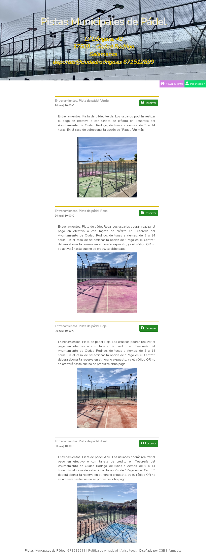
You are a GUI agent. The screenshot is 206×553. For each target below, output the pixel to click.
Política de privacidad (103, 550)
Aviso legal (129, 550)
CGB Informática (170, 550)
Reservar (148, 103)
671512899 (138, 62)
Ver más (138, 129)
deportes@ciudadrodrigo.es (87, 62)
